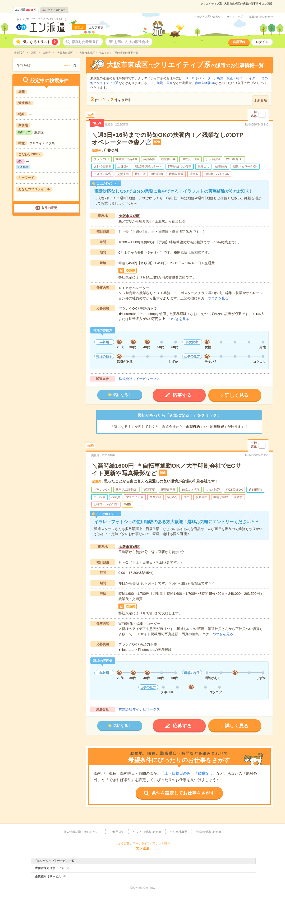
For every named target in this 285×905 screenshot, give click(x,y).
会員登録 (239, 42)
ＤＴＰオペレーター (199, 78)
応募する (182, 395)
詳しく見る (237, 395)
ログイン (262, 42)
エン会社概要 (178, 831)
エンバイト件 (54, 9)
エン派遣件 (25, 9)
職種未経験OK (205, 83)
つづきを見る (218, 298)
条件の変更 (49, 208)
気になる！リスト (40, 42)
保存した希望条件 (85, 42)
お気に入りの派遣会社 (131, 42)
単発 (169, 83)
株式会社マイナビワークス (139, 379)
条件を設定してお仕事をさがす (182, 793)
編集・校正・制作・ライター (237, 78)
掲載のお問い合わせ (261, 17)
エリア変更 (96, 27)
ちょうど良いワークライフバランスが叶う (41, 19)
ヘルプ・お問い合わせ (207, 16)
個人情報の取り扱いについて (83, 831)
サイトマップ (235, 17)
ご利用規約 (117, 831)
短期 (160, 83)
